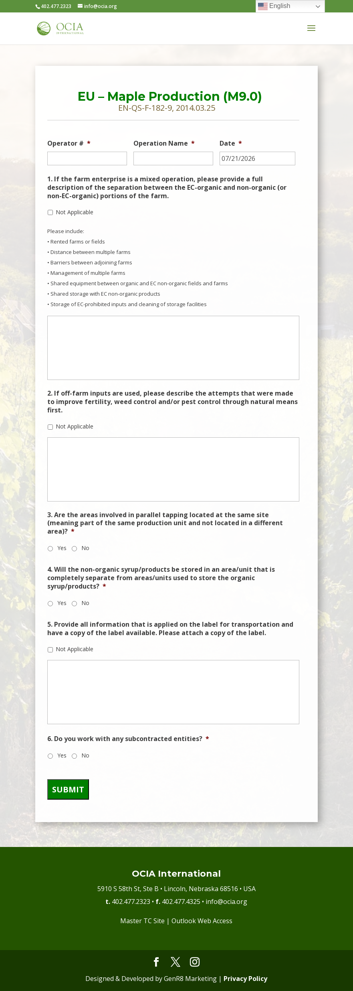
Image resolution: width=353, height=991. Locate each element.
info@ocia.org (226, 901)
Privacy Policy (245, 978)
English (274, 6)
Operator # (69, 143)
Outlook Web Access (201, 920)
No (85, 548)
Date (231, 143)
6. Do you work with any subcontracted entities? (128, 739)
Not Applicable (74, 212)
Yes (62, 548)
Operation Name (164, 143)
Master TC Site (142, 920)
